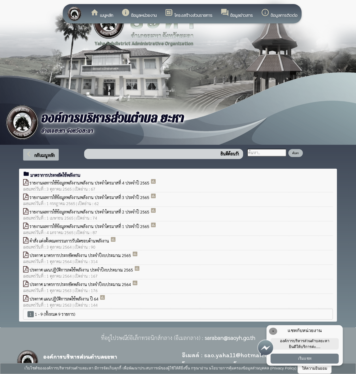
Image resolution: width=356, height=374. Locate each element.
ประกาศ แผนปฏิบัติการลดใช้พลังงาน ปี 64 (64, 298)
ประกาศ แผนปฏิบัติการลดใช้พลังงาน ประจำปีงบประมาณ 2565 (81, 269)
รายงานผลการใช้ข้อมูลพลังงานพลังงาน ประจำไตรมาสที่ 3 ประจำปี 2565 (89, 197)
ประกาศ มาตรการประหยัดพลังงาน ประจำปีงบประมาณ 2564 (80, 284)
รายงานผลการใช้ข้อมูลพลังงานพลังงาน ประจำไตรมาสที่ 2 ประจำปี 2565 (89, 211)
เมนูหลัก (101, 13)
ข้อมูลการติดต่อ (279, 13)
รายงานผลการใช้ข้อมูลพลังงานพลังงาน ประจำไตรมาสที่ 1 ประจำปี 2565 (89, 226)
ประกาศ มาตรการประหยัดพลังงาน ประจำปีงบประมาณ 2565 (80, 255)
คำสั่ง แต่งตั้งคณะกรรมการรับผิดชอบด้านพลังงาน (69, 240)
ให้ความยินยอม (314, 368)
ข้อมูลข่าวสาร (236, 13)
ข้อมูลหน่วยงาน (139, 13)
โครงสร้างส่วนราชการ (188, 13)
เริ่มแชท (305, 358)
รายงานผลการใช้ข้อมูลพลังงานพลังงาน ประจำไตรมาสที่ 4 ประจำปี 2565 (89, 182)
